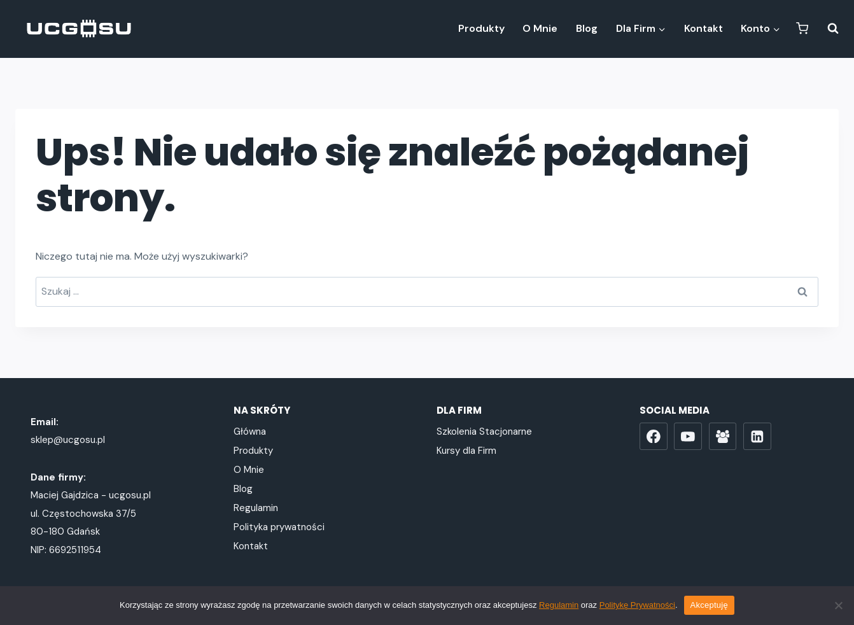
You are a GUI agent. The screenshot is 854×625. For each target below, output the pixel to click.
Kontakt (703, 28)
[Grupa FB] (723, 437)
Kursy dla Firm (466, 450)
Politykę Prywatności (637, 605)
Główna (250, 431)
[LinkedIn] (757, 437)
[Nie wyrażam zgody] (838, 605)
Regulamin (256, 508)
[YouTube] (688, 437)
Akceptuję (709, 605)
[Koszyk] (802, 28)
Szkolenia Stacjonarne (484, 431)
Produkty (481, 28)
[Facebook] (654, 437)
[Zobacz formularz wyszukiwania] (827, 28)
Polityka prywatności (279, 527)
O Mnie (539, 28)
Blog (587, 28)
